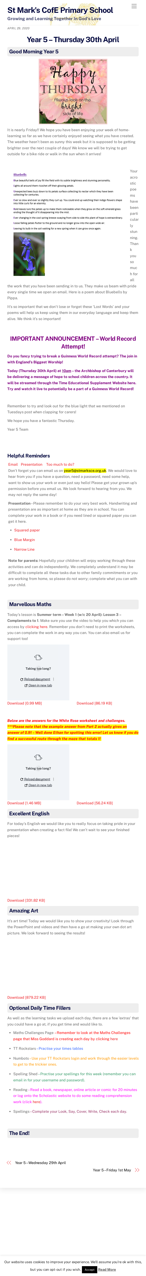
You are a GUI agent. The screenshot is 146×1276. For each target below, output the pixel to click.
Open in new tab (38, 685)
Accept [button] (90, 1269)
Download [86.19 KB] (94, 703)
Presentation (31, 464)
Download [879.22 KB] (26, 997)
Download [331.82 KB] (26, 900)
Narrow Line (24, 549)
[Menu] (134, 6)
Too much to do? (59, 464)
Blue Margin (24, 540)
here (131, 383)
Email (13, 464)
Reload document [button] (35, 679)
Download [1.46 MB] (24, 803)
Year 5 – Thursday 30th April (73, 39)
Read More (107, 1269)
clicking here (36, 627)
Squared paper (27, 530)
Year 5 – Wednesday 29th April (40, 1163)
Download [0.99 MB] (24, 703)
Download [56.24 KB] (95, 803)
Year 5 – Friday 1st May (112, 1170)
